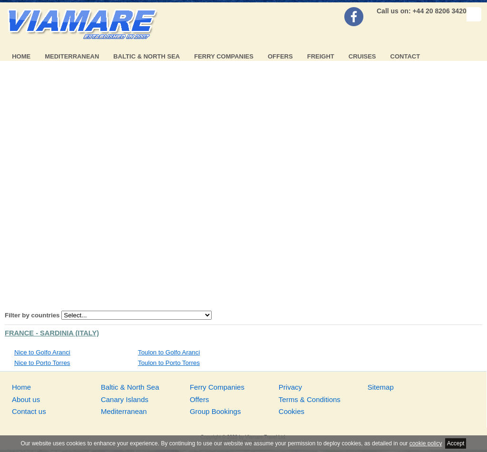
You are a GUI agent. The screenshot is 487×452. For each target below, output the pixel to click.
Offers (280, 56)
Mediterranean (72, 56)
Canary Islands (124, 399)
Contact (405, 56)
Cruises (362, 56)
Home (21, 56)
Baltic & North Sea (146, 56)
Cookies (291, 411)
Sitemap (381, 387)
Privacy (290, 387)
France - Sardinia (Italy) (52, 333)
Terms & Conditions (310, 399)
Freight (320, 56)
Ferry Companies (223, 56)
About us (26, 399)
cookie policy (425, 443)
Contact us (29, 411)
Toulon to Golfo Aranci (169, 352)
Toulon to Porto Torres (169, 362)
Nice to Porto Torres (42, 362)
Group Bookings (215, 411)
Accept (456, 443)
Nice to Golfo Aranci (42, 352)
